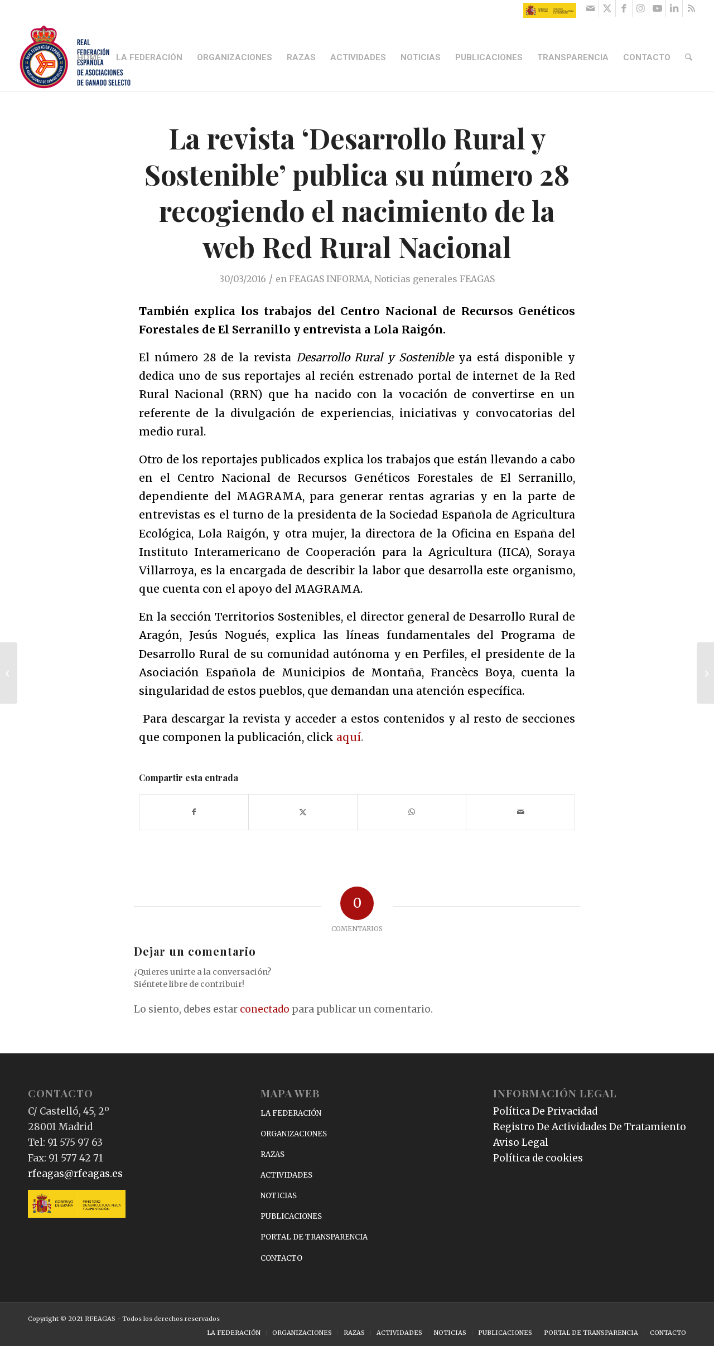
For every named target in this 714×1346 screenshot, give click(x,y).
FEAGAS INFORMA (329, 278)
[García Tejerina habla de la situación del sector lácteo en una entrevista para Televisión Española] (8, 673)
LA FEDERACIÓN (290, 1113)
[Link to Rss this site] (691, 8)
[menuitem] (90, 57)
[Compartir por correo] (520, 812)
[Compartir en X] (303, 812)
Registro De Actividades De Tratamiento (589, 1127)
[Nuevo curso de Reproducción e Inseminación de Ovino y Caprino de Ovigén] (705, 673)
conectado (265, 1009)
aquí (348, 737)
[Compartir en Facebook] (193, 812)
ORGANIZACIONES (293, 1134)
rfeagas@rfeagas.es (75, 1174)
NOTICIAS (278, 1195)
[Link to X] (607, 8)
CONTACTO (281, 1258)
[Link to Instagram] (641, 8)
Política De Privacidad (545, 1111)
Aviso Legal (520, 1142)
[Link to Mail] (590, 8)
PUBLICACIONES (291, 1216)
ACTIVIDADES (286, 1175)
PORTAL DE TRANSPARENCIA (314, 1237)
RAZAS (272, 1154)
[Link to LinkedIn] (674, 8)
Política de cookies (538, 1158)
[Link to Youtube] (657, 8)
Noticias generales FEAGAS (434, 278)
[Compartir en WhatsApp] (412, 812)
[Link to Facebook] (624, 8)
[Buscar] (689, 57)
